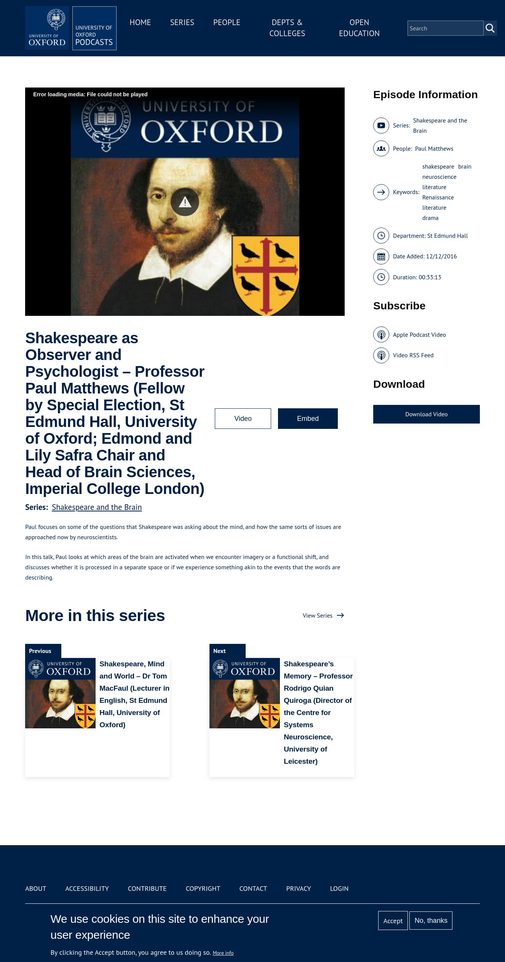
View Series (317, 615)
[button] (185, 202)
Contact (253, 888)
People (226, 22)
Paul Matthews (434, 148)
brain (464, 166)
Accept (393, 920)
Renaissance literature (438, 202)
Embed (308, 418)
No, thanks (431, 920)
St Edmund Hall (447, 235)
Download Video (426, 414)
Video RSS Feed (413, 355)
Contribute (147, 888)
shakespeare (438, 166)
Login (339, 888)
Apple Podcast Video (419, 334)
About (35, 888)
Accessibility (87, 888)
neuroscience (439, 176)
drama (430, 217)
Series (182, 22)
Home (140, 22)
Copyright (203, 888)
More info (223, 952)
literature (434, 187)
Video (243, 418)
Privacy (298, 888)
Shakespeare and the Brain (97, 507)
